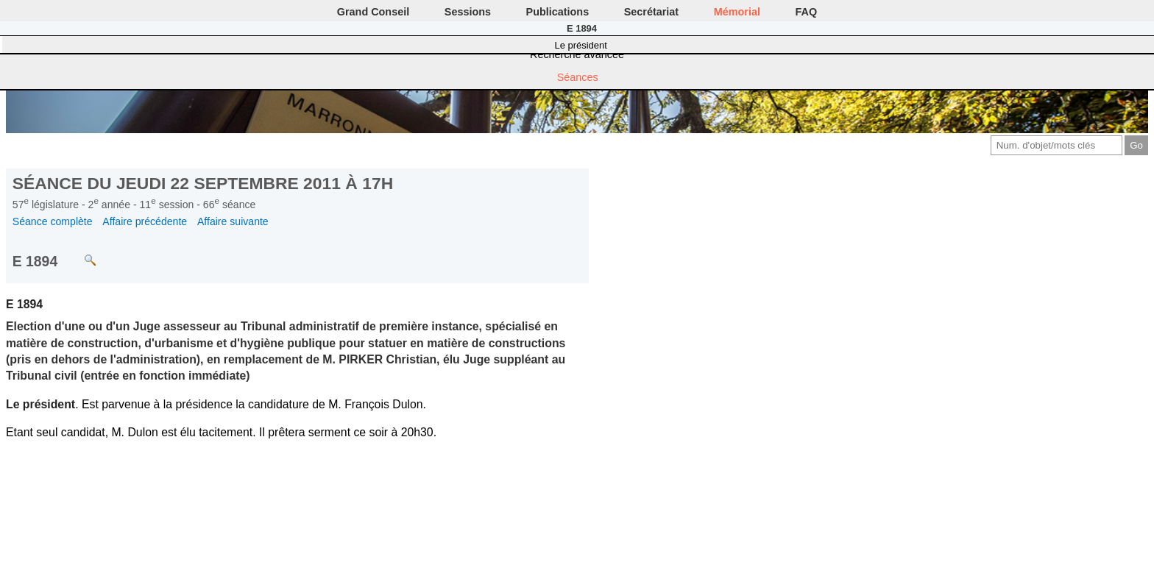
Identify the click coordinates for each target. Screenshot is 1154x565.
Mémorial (737, 12)
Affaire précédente (144, 221)
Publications (558, 12)
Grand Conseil (373, 12)
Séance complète (53, 221)
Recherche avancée (577, 54)
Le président (581, 45)
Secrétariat (651, 12)
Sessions (468, 12)
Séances (577, 77)
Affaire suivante (233, 221)
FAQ (807, 12)
